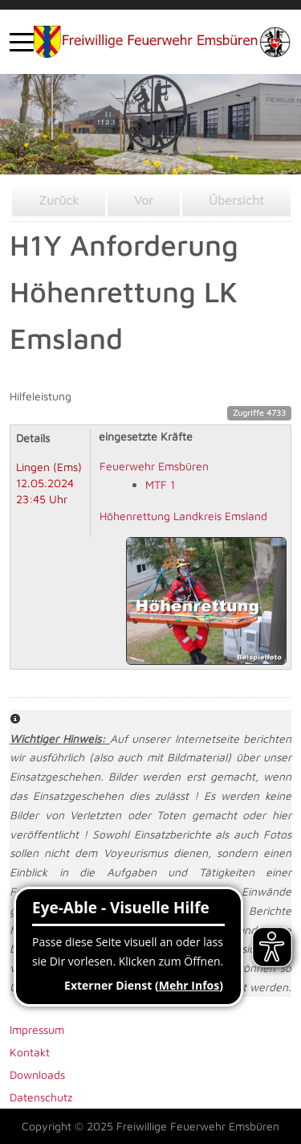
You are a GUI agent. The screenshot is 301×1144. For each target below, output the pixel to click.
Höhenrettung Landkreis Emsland (183, 516)
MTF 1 (160, 484)
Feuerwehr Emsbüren (154, 466)
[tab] (71, 139)
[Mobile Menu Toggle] (22, 42)
